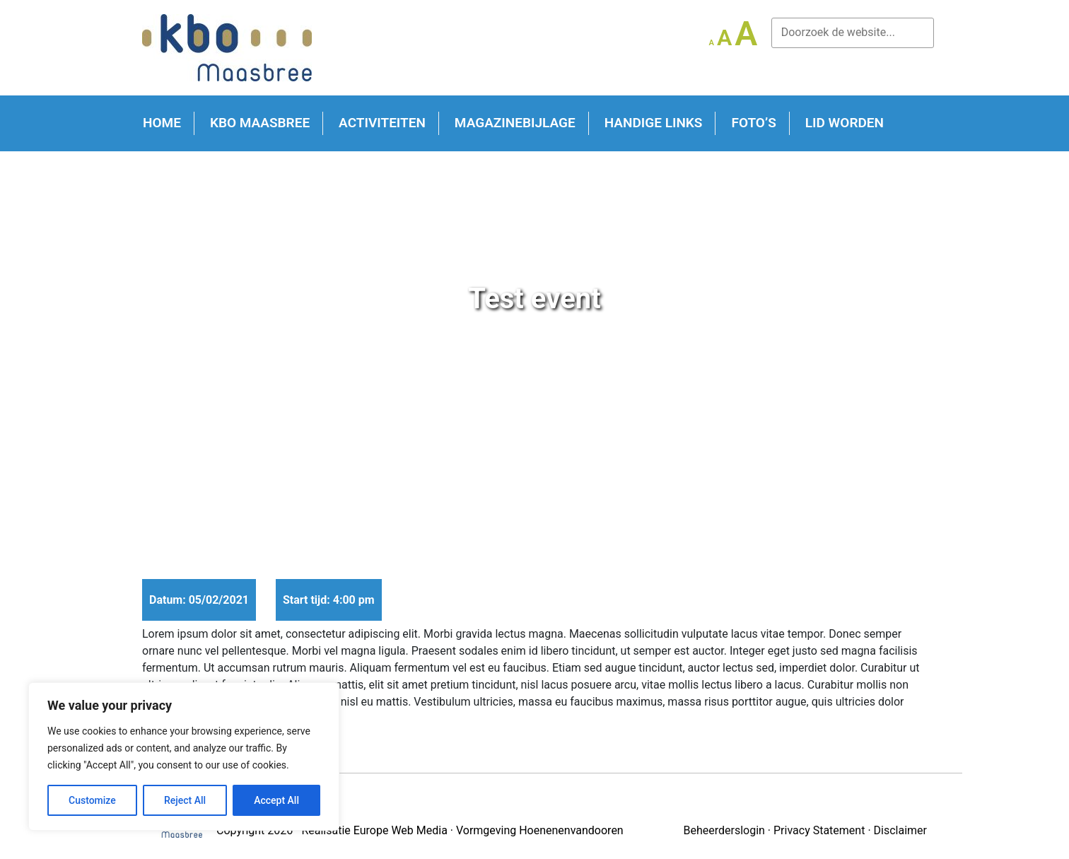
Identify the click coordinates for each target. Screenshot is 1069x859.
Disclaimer (900, 830)
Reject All (185, 800)
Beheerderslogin (723, 830)
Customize (92, 800)
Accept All (276, 800)
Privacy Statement (819, 830)
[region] (183, 756)
